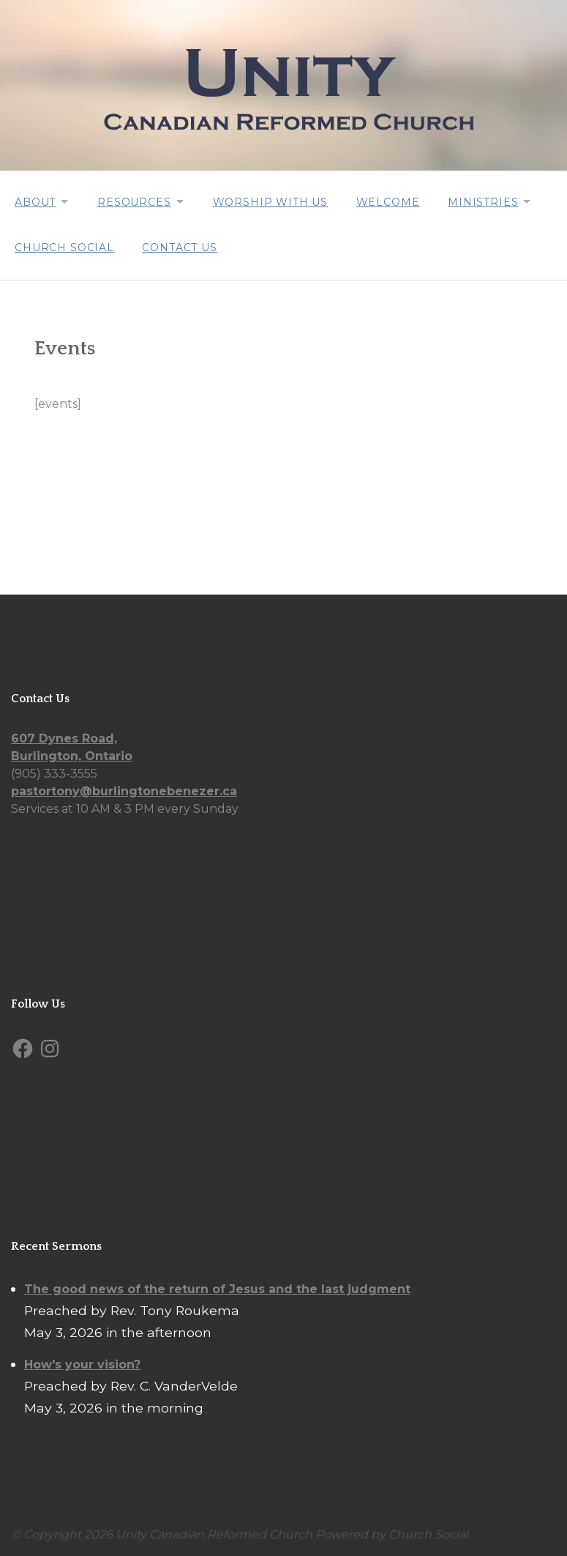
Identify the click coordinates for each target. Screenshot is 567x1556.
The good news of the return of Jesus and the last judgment (217, 1286)
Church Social (64, 245)
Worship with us (275, 201)
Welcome (393, 201)
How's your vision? (82, 1362)
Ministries (489, 201)
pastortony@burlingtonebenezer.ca (124, 789)
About (35, 201)
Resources (136, 201)
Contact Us (180, 245)
